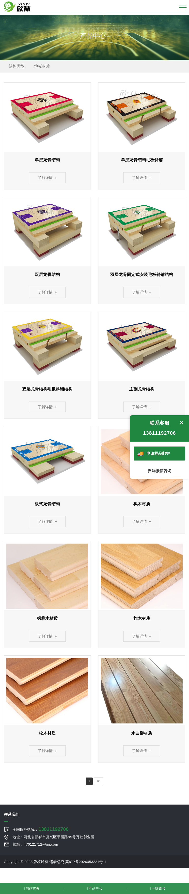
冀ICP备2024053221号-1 (85, 862)
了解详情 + (47, 177)
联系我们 (11, 814)
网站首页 (31, 888)
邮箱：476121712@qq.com (35, 844)
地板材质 (42, 66)
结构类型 (16, 66)
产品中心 (94, 888)
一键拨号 (157, 888)
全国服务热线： (40, 829)
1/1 (98, 781)
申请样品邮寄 (153, 453)
